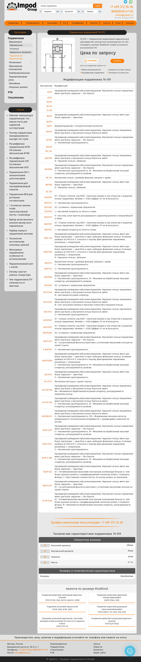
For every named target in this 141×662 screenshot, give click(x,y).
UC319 (49, 106)
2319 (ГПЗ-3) (62, 626)
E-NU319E (47, 349)
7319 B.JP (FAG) (112, 623)
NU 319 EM (47, 402)
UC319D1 (48, 197)
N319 (49, 92)
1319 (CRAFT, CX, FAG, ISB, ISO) (112, 612)
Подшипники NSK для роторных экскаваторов (21, 197)
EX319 (49, 102)
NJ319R (49, 185)
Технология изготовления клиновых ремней (19, 241)
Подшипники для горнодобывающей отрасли (19, 186)
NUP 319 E (47, 444)
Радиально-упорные (20, 52)
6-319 (49, 110)
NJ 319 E (48, 374)
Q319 (49, 98)
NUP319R (48, 252)
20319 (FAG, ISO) (111, 600)
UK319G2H (47, 333)
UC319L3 (48, 211)
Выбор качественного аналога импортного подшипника (21, 222)
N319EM (48, 169)
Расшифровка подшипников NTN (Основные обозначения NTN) (19, 149)
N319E (49, 140)
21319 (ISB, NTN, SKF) (62, 609)
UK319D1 (48, 224)
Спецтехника (52, 23)
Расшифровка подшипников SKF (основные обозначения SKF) (19, 163)
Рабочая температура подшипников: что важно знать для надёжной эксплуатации (21, 121)
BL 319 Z (48, 381)
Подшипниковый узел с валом (21, 265)
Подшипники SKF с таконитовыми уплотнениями (19, 175)
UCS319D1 (47, 320)
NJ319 (49, 116)
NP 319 (49, 151)
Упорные (14, 49)
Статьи (118, 23)
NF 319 (49, 178)
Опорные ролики (18, 87)
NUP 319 (48, 238)
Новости (106, 23)
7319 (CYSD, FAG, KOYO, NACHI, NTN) (62, 600)
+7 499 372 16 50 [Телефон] (121, 7)
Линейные (14, 83)
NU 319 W (47, 302)
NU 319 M (48, 292)
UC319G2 (48, 207)
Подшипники (13, 23)
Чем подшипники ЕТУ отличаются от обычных (20, 282)
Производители (32, 23)
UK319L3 (48, 230)
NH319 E (48, 269)
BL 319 (49, 192)
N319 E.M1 (47, 430)
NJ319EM (48, 277)
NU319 (49, 131)
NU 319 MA (47, 390)
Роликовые (15, 62)
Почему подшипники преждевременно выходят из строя (20, 136)
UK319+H (48, 217)
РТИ (64, 23)
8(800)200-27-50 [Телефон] (122, 11)
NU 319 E (48, 312)
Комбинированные (19, 73)
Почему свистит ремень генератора (20, 273)
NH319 (49, 147)
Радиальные (16, 45)
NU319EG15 (47, 416)
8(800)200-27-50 (40, 650)
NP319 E (48, 203)
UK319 (49, 122)
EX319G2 (48, 285)
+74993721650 (25, 650)
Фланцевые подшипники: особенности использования (17, 254)
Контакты (130, 23)
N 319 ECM (47, 501)
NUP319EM (47, 361)
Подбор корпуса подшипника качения (21, 232)
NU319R (48, 158)
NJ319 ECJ (47, 472)
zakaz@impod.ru (22, 652)
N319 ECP (47, 341)
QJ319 (49, 126)
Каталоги (94, 23)
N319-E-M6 (47, 458)
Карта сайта (99, 652)
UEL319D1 (47, 327)
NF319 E (48, 263)
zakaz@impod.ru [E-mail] (124, 15)
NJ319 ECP (47, 485)
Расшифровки (77, 23)
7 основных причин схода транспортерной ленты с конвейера (19, 210)
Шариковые (15, 41)
